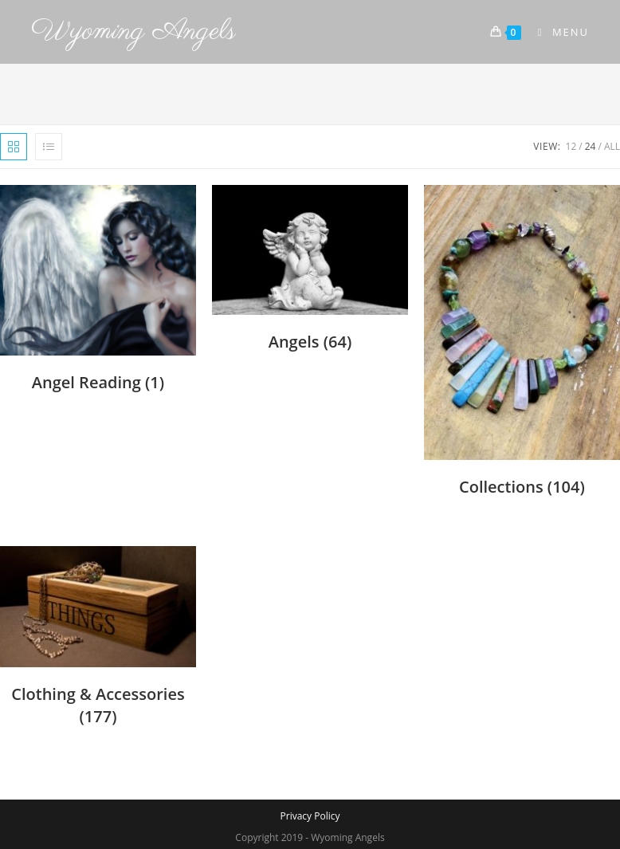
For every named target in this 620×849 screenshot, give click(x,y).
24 (590, 146)
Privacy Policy (310, 816)
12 (571, 146)
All (612, 146)
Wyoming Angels (133, 31)
